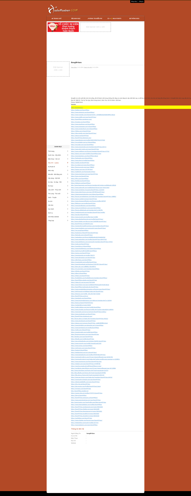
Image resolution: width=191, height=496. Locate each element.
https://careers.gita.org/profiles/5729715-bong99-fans (86, 393)
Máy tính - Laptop (58, 163)
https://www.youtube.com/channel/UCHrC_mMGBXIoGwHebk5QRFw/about (93, 115)
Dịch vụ (58, 213)
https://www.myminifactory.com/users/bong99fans (86, 208)
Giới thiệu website (58, 216)
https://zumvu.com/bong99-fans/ (80, 253)
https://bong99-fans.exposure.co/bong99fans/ (84, 397)
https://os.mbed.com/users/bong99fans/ (83, 165)
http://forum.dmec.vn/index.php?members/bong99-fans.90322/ (89, 318)
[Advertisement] (115, 9)
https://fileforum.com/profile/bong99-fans (83, 203)
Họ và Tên (74, 436)
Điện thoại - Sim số (58, 159)
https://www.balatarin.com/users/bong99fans (84, 425)
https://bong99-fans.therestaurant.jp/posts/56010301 (86, 411)
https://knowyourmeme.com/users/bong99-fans (85, 334)
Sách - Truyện (58, 197)
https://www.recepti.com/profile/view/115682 (84, 217)
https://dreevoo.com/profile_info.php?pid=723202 (85, 294)
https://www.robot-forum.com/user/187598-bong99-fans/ (88, 192)
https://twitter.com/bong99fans (80, 110)
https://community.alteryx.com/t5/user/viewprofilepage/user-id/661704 (92, 357)
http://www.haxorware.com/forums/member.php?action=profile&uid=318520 (93, 185)
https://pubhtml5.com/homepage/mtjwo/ (83, 172)
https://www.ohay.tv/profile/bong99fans (82, 160)
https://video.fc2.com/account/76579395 (83, 282)
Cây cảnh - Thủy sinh (58, 190)
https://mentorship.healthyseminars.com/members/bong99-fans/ (90, 226)
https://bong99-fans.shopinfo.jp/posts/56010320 (85, 416)
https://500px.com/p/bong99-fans (81, 131)
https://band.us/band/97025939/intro (82, 303)
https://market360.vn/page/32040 (81, 305)
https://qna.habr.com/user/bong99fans (82, 144)
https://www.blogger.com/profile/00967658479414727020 (88, 140)
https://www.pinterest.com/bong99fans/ (83, 112)
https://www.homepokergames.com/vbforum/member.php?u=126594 (91, 300)
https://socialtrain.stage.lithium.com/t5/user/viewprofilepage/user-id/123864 (93, 368)
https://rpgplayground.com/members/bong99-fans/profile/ (88, 212)
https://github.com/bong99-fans (80, 271)
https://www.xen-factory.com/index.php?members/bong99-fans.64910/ (91, 377)
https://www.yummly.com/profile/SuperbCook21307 (86, 343)
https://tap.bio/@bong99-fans (79, 214)
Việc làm (58, 205)
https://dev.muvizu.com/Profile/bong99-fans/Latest (86, 386)
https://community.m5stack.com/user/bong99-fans (86, 379)
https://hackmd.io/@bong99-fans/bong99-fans (84, 233)
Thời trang (58, 151)
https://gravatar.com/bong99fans (80, 122)
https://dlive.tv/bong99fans (79, 273)
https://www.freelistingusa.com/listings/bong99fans (86, 248)
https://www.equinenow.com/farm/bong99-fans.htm (86, 361)
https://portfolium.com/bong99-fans (81, 418)
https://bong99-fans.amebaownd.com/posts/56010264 (87, 407)
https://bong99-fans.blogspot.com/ (81, 138)
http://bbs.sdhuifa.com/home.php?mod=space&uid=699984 (88, 373)
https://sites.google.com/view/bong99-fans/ (83, 133)
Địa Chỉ (73, 440)
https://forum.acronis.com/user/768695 (82, 167)
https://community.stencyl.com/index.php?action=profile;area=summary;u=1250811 (95, 359)
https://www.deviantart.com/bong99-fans (83, 257)
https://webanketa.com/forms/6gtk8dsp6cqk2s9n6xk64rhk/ (88, 237)
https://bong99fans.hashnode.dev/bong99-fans (84, 287)
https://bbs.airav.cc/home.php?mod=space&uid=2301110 (87, 375)
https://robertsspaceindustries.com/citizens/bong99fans (87, 194)
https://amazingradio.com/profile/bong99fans (84, 332)
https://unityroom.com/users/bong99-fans (83, 348)
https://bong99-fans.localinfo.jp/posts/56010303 (85, 413)
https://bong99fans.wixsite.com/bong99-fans (84, 280)
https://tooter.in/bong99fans (79, 350)
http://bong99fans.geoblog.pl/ (80, 391)
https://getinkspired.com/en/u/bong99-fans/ (84, 352)
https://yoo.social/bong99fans (79, 230)
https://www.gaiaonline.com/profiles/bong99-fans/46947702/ (89, 239)
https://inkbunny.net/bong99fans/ (81, 183)
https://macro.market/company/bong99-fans (84, 199)
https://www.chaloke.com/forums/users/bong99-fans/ (86, 420)
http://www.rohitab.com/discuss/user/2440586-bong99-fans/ (88, 221)
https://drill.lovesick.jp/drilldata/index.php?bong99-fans (87, 291)
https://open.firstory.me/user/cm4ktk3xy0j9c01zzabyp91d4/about (90, 285)
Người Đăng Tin (76, 433)
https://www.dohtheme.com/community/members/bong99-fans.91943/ (92, 242)
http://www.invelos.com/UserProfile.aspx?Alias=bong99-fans (88, 402)
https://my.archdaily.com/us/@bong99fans (83, 142)
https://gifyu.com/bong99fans (79, 178)
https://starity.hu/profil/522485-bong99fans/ (84, 251)
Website (73, 443)
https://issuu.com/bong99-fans (80, 176)
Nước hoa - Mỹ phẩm (58, 155)
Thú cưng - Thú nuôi (58, 193)
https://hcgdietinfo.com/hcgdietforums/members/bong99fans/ (89, 278)
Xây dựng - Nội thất (58, 178)
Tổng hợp (58, 220)
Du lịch (58, 201)
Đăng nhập (134, 1)
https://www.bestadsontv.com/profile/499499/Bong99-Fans (88, 355)
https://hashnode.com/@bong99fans (82, 158)
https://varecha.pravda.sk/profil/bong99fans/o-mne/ (86, 366)
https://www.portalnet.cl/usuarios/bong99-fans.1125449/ (87, 190)
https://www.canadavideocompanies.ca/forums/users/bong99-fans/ (90, 289)
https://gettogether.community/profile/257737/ (85, 423)
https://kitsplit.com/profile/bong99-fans (82, 339)
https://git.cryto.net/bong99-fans (80, 384)
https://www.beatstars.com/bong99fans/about (84, 156)
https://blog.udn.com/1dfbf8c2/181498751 (83, 266)
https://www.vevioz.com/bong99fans (81, 345)
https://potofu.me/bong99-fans (80, 162)
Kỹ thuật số (58, 166)
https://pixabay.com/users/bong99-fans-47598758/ (86, 364)
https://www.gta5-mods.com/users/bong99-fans (85, 149)
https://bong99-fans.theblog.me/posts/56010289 (85, 409)
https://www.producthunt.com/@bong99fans (84, 129)
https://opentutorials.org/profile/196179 (83, 255)
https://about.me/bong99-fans (80, 135)
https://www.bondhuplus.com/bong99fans (83, 205)
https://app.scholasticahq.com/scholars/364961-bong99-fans (88, 341)
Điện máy (58, 170)
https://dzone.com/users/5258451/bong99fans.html (86, 153)
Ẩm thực (58, 186)
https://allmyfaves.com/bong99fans (81, 260)
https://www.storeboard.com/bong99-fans (83, 321)
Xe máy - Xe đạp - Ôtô (58, 182)
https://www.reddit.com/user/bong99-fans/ (83, 117)
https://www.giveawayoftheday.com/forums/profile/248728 (88, 201)
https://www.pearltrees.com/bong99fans (83, 124)
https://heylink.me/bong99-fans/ (80, 181)
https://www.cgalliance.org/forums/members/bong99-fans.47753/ (90, 151)
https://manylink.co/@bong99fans (81, 246)
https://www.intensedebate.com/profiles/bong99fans (86, 404)
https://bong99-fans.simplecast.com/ (81, 316)
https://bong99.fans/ (77, 107)
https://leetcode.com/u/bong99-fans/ (82, 235)
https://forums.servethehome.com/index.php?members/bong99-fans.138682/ (93, 196)
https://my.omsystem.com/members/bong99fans (85, 269)
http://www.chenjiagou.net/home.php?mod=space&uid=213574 (89, 370)
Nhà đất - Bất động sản (58, 174)
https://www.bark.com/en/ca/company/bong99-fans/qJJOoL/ (88, 312)
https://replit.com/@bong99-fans (80, 330)
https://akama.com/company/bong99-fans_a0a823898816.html (89, 323)
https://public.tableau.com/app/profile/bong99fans (86, 307)
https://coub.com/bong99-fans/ (80, 244)
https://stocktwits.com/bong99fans (81, 298)
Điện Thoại (74, 438)
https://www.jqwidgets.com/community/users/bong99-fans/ (88, 228)
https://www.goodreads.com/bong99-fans (83, 314)
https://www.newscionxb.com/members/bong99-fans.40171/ (88, 147)
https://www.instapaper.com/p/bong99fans (83, 126)
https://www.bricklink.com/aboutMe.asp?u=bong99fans (87, 325)
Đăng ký (141, 1)
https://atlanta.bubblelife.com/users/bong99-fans (85, 382)
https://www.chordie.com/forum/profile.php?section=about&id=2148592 (92, 309)
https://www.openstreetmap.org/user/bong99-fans (86, 400)
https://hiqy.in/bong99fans (79, 395)
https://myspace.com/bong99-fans (81, 388)
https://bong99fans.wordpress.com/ (81, 119)
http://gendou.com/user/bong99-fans (82, 336)
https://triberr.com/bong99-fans (80, 275)
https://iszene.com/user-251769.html (82, 169)
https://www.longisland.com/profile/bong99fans (85, 327)
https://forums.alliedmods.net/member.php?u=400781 (87, 210)
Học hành (58, 209)
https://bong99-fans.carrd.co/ (79, 296)
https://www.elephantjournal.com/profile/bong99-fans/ (87, 219)
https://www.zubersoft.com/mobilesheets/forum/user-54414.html (90, 187)
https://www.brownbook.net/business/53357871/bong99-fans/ (89, 264)
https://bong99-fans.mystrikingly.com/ (82, 224)
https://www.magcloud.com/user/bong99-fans (84, 174)
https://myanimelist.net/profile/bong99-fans (84, 262)
